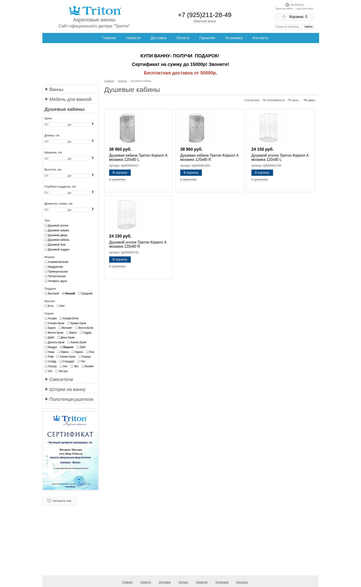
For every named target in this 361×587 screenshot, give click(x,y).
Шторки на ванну (64, 389)
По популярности (274, 100)
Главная (109, 38)
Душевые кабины (64, 109)
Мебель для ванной (67, 99)
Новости (133, 38)
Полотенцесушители (68, 399)
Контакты (260, 38)
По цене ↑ (294, 100)
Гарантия (207, 38)
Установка (234, 38)
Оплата (183, 38)
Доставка (158, 38)
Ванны (53, 89)
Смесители (58, 379)
